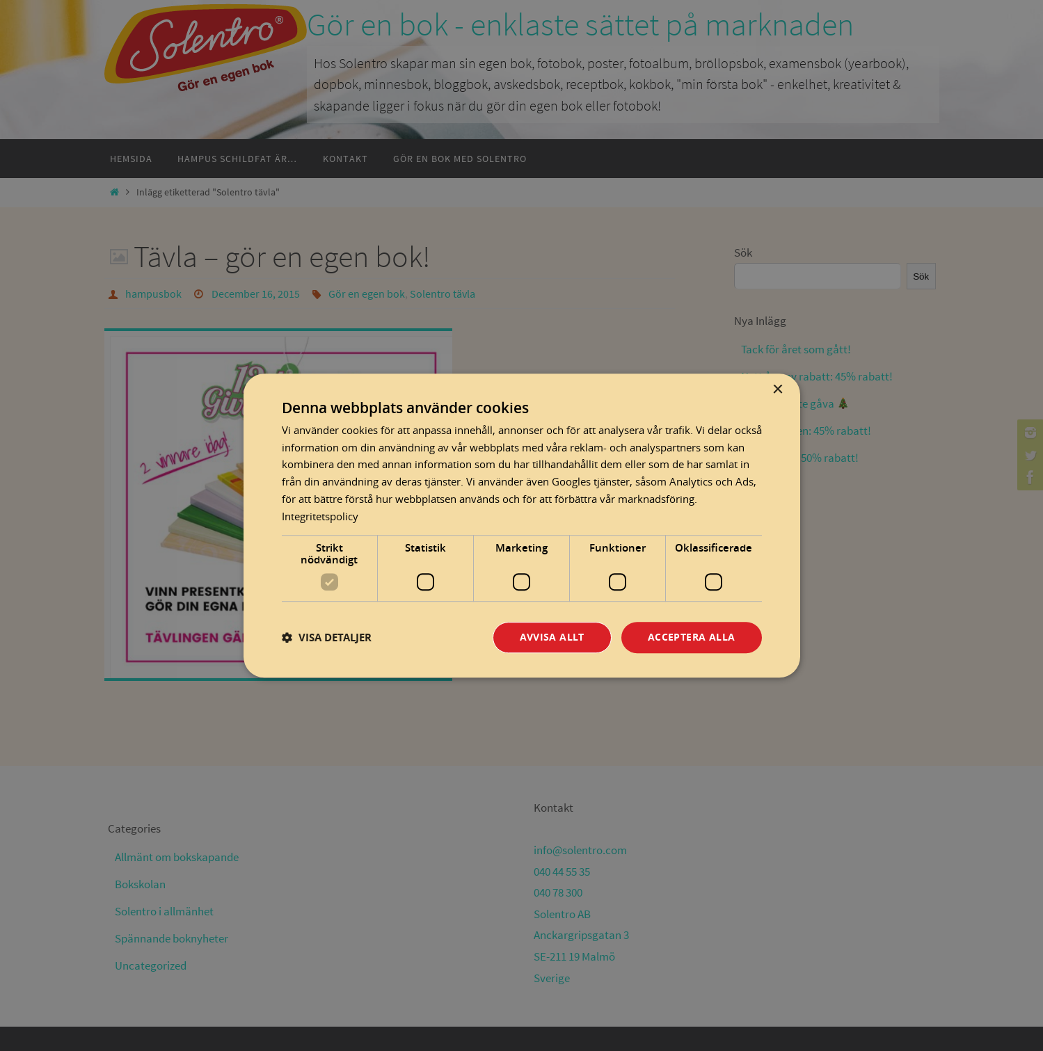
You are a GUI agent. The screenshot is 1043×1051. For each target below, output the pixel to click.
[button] (327, 637)
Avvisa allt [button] (552, 637)
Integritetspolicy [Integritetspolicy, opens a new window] (320, 516)
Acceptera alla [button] (691, 637)
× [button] (777, 390)
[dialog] (522, 526)
